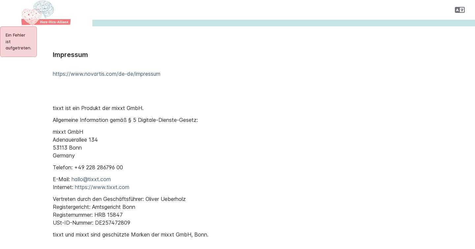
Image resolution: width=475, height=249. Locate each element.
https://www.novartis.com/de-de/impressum (106, 73)
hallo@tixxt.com (91, 179)
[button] (460, 10)
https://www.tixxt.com (102, 187)
